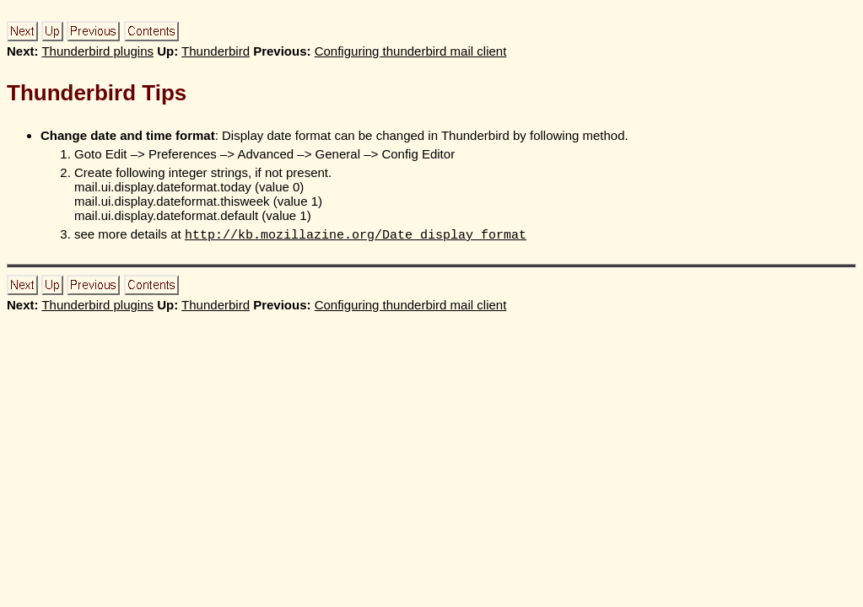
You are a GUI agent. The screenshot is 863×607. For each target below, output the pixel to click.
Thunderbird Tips (96, 92)
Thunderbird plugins (97, 51)
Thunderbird (215, 51)
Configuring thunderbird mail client (411, 51)
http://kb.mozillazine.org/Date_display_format (355, 235)
